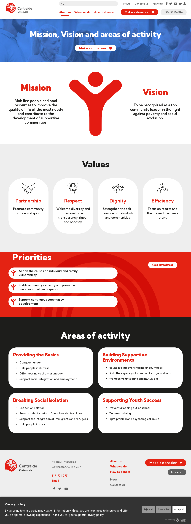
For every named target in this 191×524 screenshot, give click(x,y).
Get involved (160, 304)
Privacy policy (95, 514)
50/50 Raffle (173, 12)
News (126, 3)
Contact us (141, 3)
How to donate (103, 12)
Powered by (175, 520)
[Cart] (180, 3)
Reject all (148, 509)
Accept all (179, 509)
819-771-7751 (59, 487)
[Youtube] (175, 3)
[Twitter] (170, 3)
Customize (163, 509)
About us (65, 12)
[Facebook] (166, 3)
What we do (82, 12)
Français (157, 3)
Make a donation (136, 12)
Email (54, 492)
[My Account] (184, 3)
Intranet (176, 484)
